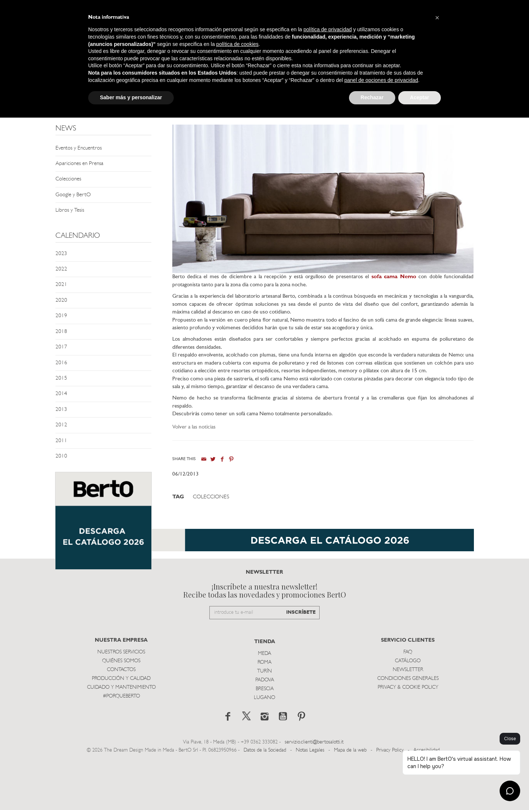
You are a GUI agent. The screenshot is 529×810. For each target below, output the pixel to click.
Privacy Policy (390, 798)
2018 (61, 331)
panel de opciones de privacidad (381, 80)
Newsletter (408, 717)
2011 (61, 441)
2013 (61, 409)
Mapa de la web (350, 798)
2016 (61, 363)
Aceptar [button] (419, 97)
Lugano (264, 745)
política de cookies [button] (237, 44)
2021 (61, 284)
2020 (61, 300)
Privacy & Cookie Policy (408, 735)
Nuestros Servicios (121, 700)
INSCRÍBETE (301, 660)
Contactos (121, 717)
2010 (61, 456)
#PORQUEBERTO (121, 744)
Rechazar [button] (372, 97)
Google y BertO (73, 195)
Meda (264, 701)
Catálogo (408, 709)
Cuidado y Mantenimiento (121, 735)
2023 (61, 254)
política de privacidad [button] (327, 29)
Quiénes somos (121, 709)
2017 (61, 347)
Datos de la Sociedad (266, 798)
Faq (407, 700)
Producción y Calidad (121, 726)
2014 (61, 394)
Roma (264, 710)
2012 (61, 425)
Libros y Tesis (69, 210)
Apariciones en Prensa (79, 163)
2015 (61, 378)
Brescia (265, 736)
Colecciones (68, 179)
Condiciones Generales (408, 726)
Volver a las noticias (194, 427)
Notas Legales (310, 798)
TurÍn (264, 719)
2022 (61, 269)
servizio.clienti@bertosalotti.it (314, 790)
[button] (437, 18)
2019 (61, 316)
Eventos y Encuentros (78, 148)
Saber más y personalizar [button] (131, 97)
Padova (264, 728)
